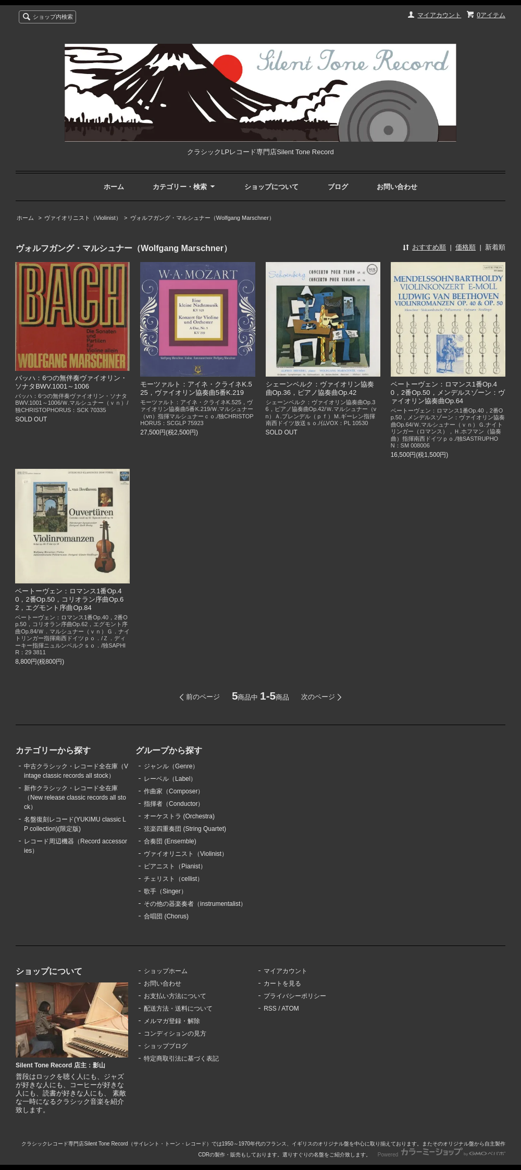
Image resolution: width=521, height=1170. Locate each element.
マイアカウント (439, 15)
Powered (441, 1154)
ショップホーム (166, 971)
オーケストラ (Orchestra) (179, 816)
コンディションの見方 (175, 1033)
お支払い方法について (175, 996)
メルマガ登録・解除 (172, 1021)
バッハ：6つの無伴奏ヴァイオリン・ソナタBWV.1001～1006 (71, 382)
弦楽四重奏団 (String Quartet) (185, 828)
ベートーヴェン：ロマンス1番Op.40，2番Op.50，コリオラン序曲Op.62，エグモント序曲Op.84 (69, 599)
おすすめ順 (429, 247)
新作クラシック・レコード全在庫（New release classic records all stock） (75, 798)
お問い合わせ (397, 187)
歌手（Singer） (165, 891)
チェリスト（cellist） (173, 878)
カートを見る (282, 983)
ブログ (338, 187)
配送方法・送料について (178, 1008)
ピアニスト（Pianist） (175, 866)
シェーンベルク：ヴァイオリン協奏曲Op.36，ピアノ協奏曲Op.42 (320, 388)
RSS (270, 1008)
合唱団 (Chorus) (166, 916)
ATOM (290, 1008)
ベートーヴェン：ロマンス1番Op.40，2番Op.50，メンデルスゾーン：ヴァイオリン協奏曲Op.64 (448, 392)
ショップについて (271, 187)
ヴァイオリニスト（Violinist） (82, 218)
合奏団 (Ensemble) (170, 841)
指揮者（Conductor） (174, 803)
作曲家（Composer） (174, 791)
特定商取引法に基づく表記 (181, 1058)
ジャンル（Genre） (171, 766)
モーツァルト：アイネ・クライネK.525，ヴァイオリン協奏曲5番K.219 (196, 388)
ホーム (114, 187)
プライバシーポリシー (295, 996)
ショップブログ (166, 1046)
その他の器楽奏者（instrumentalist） (195, 903)
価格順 (465, 247)
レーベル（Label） (170, 778)
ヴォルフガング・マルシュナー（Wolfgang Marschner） (202, 218)
